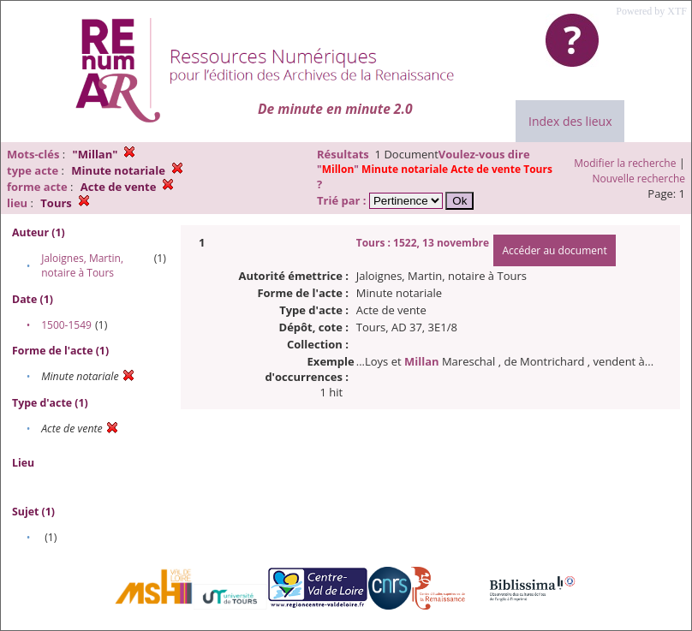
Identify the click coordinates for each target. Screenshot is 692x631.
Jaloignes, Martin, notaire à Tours (82, 265)
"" (434, 169)
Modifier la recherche (625, 163)
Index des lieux (569, 121)
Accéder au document (554, 250)
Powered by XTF (651, 11)
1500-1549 (66, 325)
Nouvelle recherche (639, 178)
